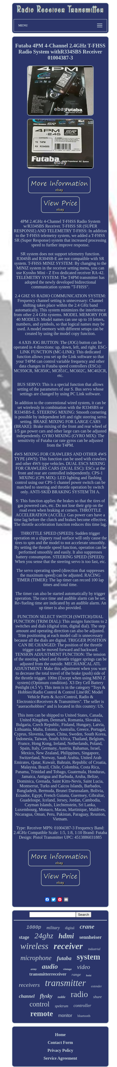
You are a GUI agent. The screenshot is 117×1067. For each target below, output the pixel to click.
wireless (34, 946)
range (76, 974)
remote (41, 1013)
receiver (68, 946)
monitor (65, 1015)
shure (97, 997)
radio (79, 994)
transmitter (65, 983)
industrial (94, 949)
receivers (29, 985)
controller (82, 1005)
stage (24, 937)
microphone (36, 957)
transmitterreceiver (47, 974)
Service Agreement (60, 1058)
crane (87, 926)
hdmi (66, 936)
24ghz (43, 935)
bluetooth (83, 1016)
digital (70, 928)
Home (60, 1034)
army (34, 969)
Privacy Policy (60, 1050)
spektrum (61, 1006)
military (53, 927)
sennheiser (90, 937)
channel (27, 996)
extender (96, 986)
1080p (33, 927)
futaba (64, 958)
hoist (88, 975)
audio (50, 966)
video (83, 967)
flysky (46, 996)
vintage (67, 969)
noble (62, 997)
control (39, 1004)
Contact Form (60, 1042)
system (88, 956)
